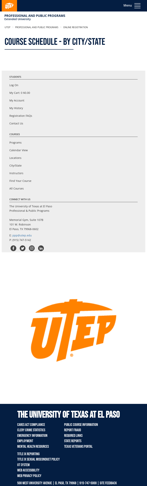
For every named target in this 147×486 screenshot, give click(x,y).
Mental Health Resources (33, 446)
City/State (15, 165)
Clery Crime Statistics (31, 430)
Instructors (16, 173)
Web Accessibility (28, 470)
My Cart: (19, 93)
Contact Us (16, 123)
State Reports (72, 441)
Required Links (73, 435)
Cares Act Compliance (31, 424)
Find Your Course (20, 181)
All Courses (16, 188)
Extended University (17, 19)
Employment (25, 441)
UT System (23, 465)
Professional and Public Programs (34, 16)
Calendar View (18, 150)
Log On (13, 85)
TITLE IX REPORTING (28, 454)
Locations (15, 158)
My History (16, 108)
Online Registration (75, 27)
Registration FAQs (20, 116)
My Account (16, 100)
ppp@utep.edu (22, 235)
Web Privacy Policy (29, 476)
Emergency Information (32, 435)
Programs (15, 142)
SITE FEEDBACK (108, 483)
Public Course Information (81, 424)
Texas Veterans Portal (78, 446)
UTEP (7, 27)
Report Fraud (72, 430)
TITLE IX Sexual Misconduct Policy (38, 459)
